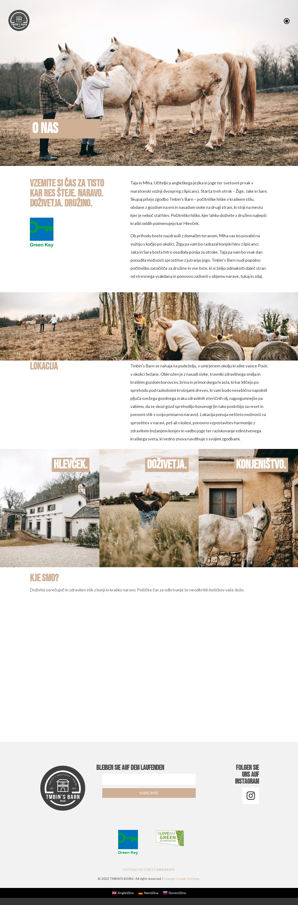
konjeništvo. (262, 465)
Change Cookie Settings (182, 879)
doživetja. (168, 465)
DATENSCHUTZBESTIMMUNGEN (148, 870)
